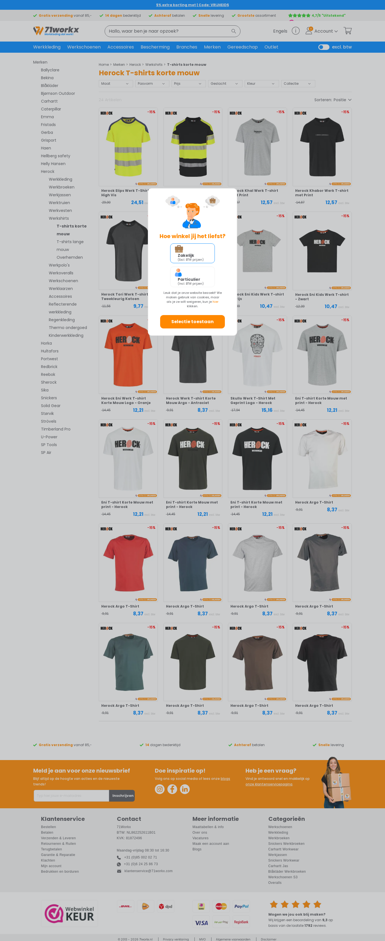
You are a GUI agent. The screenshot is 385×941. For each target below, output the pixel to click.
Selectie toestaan (192, 321)
